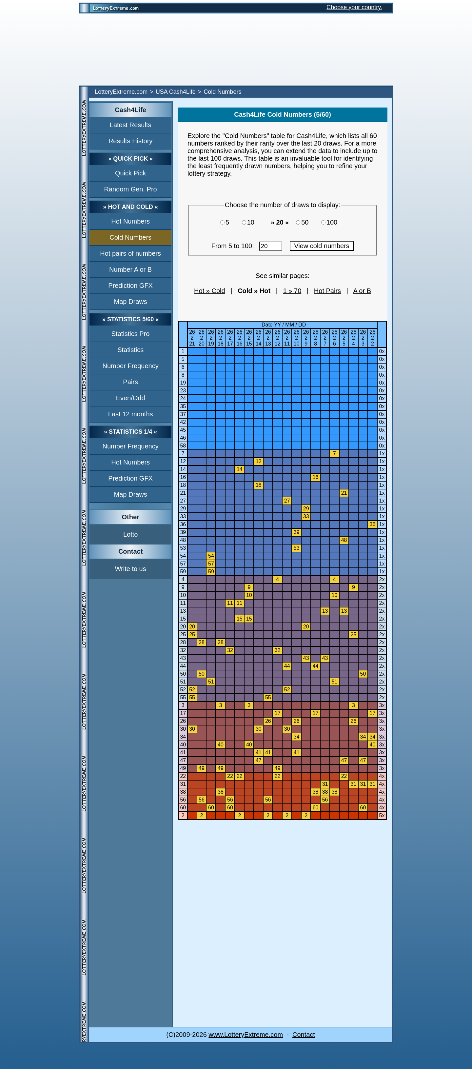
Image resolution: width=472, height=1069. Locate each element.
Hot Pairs (327, 290)
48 (183, 540)
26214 (259, 337)
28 (183, 642)
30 (183, 729)
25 (183, 634)
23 (183, 390)
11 (183, 603)
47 (183, 760)
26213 (268, 337)
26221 (192, 337)
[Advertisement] (236, 49)
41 (183, 752)
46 (183, 438)
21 (183, 493)
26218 (221, 337)
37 (183, 414)
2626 (335, 337)
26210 (297, 337)
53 (183, 548)
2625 (344, 337)
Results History (130, 141)
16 (183, 477)
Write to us (130, 568)
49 (183, 768)
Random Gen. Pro (130, 189)
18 (183, 485)
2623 (363, 337)
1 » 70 (292, 290)
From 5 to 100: (247, 245)
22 (183, 776)
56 (183, 799)
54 (183, 556)
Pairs (130, 382)
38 (183, 792)
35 (183, 406)
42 (183, 422)
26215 (249, 337)
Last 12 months (130, 414)
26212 (278, 337)
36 (183, 524)
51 (183, 681)
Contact (303, 1034)
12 (183, 461)
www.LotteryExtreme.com (245, 1034)
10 (254, 222)
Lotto (130, 534)
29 (183, 508)
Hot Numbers (130, 221)
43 (183, 658)
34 (183, 737)
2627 (325, 337)
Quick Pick (130, 173)
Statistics (130, 349)
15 (183, 619)
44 (183, 666)
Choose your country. (354, 7)
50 (308, 222)
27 (183, 501)
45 (183, 430)
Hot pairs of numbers (130, 253)
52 (183, 689)
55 (183, 697)
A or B (362, 290)
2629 (306, 337)
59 (183, 571)
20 (183, 626)
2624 (354, 337)
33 (183, 516)
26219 (211, 337)
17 (183, 713)
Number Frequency (131, 365)
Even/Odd (130, 398)
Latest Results (130, 125)
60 (183, 807)
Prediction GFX (130, 285)
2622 (373, 337)
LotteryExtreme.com (121, 92)
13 (183, 611)
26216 (240, 337)
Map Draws (130, 301)
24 (183, 398)
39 (183, 532)
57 (183, 563)
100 (333, 222)
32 (183, 650)
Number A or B (130, 269)
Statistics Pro (130, 333)
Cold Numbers (130, 237)
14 (183, 469)
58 (183, 445)
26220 (202, 337)
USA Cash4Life (176, 92)
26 (183, 721)
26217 (230, 337)
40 (183, 744)
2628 (316, 337)
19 (183, 383)
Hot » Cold (209, 290)
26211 (287, 337)
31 (183, 784)
